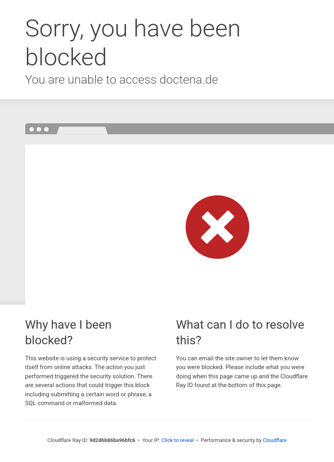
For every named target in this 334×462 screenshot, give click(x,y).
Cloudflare (275, 440)
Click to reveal (178, 440)
